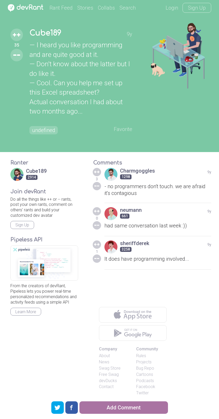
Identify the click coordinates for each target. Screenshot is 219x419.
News (104, 361)
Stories (85, 8)
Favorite (123, 129)
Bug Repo (145, 368)
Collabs (106, 8)
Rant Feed (61, 8)
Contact (106, 386)
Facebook (145, 386)
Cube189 (45, 33)
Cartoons (144, 374)
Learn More (25, 311)
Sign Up (197, 8)
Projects (144, 361)
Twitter (142, 392)
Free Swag (109, 374)
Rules (141, 355)
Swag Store (110, 368)
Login (172, 8)
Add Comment (124, 407)
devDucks (108, 380)
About (104, 355)
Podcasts (145, 380)
